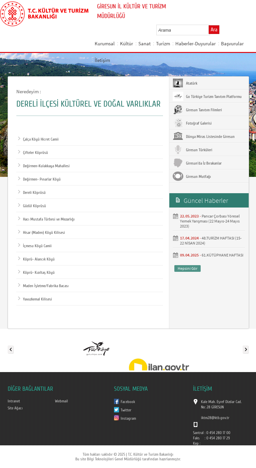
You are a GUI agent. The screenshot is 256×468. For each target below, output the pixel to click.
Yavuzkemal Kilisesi (35, 299)
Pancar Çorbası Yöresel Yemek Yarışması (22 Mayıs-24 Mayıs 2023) (210, 221)
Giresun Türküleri (192, 149)
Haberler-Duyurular (195, 43)
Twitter (126, 410)
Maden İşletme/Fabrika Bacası (43, 285)
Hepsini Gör (187, 268)
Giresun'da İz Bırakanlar (197, 163)
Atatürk (185, 83)
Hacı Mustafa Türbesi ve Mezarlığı (46, 219)
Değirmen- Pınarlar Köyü (39, 179)
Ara (214, 30)
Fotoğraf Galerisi (192, 123)
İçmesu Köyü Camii (35, 245)
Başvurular (232, 43)
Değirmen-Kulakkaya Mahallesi (44, 166)
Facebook (128, 401)
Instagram (128, 418)
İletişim (102, 60)
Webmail (61, 401)
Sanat (144, 43)
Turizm (163, 43)
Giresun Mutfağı (192, 176)
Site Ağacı (15, 408)
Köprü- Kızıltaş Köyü (36, 272)
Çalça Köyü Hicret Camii (38, 139)
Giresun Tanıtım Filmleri (197, 109)
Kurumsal (105, 43)
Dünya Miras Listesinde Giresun (204, 136)
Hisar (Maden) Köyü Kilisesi (41, 232)
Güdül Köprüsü (32, 206)
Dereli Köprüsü (32, 192)
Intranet (14, 401)
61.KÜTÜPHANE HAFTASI (222, 254)
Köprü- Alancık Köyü (36, 259)
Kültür (126, 43)
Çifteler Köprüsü (33, 152)
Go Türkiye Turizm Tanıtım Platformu (207, 96)
